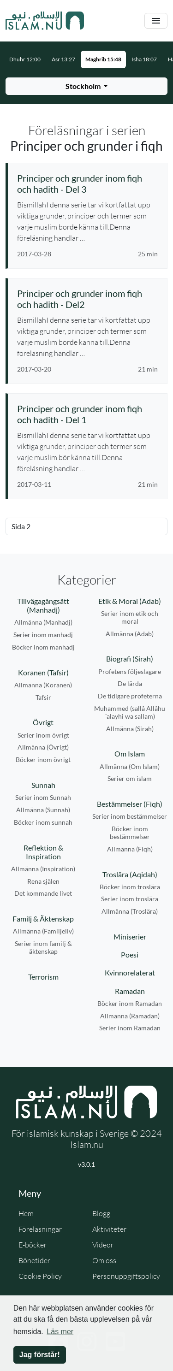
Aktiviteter (109, 1229)
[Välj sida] (86, 526)
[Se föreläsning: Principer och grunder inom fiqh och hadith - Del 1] (87, 414)
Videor (102, 1244)
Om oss (104, 1260)
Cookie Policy (40, 1276)
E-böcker (32, 1244)
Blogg (101, 1213)
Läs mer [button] (60, 1332)
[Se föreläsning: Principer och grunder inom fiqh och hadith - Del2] (87, 299)
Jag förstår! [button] (39, 1355)
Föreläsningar (40, 1229)
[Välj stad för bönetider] (86, 86)
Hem (26, 1213)
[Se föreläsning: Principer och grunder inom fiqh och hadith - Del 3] (87, 183)
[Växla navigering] (155, 21)
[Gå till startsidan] (45, 20)
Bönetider (34, 1260)
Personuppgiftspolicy (126, 1276)
